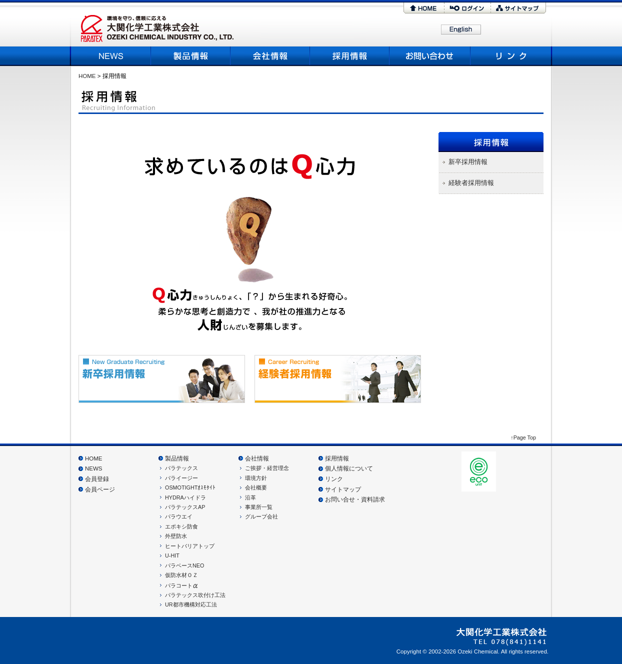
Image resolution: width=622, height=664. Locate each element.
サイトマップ (518, 8)
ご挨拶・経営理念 (267, 468)
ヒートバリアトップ (189, 546)
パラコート (181, 585)
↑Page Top (523, 437)
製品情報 (190, 55)
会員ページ (100, 489)
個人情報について (349, 469)
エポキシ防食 (181, 527)
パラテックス (181, 468)
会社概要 (270, 55)
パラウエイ (178, 517)
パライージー (181, 478)
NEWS (112, 55)
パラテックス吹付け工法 (195, 595)
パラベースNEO (184, 565)
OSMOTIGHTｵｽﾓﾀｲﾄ (190, 487)
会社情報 (257, 459)
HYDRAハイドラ (185, 497)
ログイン (467, 8)
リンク (509, 55)
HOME (424, 8)
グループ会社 (261, 517)
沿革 (250, 497)
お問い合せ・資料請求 (355, 499)
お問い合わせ (430, 55)
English (461, 30)
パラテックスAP (185, 507)
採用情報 (350, 55)
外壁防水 (176, 536)
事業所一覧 (258, 507)
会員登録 (97, 479)
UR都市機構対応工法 (191, 605)
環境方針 (256, 478)
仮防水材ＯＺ (181, 575)
